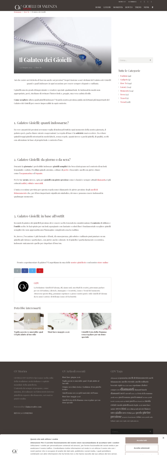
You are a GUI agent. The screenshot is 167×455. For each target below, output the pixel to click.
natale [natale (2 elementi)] (113, 409)
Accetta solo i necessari (142, 435)
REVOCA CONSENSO (23, 413)
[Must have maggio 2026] (62, 321)
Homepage (18, 12)
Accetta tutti (142, 420)
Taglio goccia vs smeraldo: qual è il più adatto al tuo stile (28, 333)
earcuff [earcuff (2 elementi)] (128, 393)
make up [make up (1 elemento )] (122, 401)
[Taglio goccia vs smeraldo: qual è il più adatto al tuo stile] (29, 321)
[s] (135, 60)
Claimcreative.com (33, 406)
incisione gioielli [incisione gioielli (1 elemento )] (147, 397)
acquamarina (26, 173)
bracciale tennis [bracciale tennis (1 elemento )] (127, 385)
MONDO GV (122, 2)
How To (26, 12)
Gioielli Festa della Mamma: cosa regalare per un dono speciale (94, 334)
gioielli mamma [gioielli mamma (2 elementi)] (124, 397)
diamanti (101, 179)
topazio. (39, 173)
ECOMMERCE (132, 2)
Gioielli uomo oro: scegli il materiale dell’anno (80, 393)
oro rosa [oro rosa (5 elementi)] (127, 412)
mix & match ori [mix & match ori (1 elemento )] (140, 401)
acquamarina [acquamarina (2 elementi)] (123, 378)
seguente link (111, 436)
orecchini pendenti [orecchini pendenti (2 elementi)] (134, 409)
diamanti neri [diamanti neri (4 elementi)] (118, 393)
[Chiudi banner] (163, 417)
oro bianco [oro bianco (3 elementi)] (145, 408)
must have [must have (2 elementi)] (147, 405)
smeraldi (39, 183)
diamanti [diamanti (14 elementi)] (127, 389)
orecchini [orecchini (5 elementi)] (121, 408)
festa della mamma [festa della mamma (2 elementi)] (145, 393)
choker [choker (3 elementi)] (144, 385)
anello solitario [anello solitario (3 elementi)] (141, 381)
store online (103, 262)
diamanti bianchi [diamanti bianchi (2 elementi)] (141, 390)
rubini (30, 183)
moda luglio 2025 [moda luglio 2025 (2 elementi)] (135, 405)
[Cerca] (150, 60)
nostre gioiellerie (78, 262)
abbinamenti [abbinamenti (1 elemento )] (114, 378)
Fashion (123, 76)
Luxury (123, 87)
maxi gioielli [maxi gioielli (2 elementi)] (130, 401)
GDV (36, 283)
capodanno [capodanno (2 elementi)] (136, 385)
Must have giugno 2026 (71, 377)
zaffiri (23, 183)
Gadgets (124, 79)
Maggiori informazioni (125, 450)
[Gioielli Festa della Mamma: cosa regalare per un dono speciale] (96, 321)
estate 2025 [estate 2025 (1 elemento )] (134, 393)
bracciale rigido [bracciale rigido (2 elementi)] (116, 385)
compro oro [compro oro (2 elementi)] (115, 390)
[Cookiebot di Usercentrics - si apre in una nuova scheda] (15, 450)
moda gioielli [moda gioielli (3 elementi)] (123, 405)
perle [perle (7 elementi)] (139, 412)
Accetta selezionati (141, 427)
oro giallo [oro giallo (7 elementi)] (116, 412)
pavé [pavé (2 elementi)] (134, 413)
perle (65, 170)
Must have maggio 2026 (59, 332)
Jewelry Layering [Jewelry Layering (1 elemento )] (115, 401)
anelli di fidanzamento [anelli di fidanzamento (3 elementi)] (138, 378)
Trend (123, 102)
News (122, 94)
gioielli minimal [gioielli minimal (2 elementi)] (136, 397)
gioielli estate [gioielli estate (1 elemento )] (114, 397)
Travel (123, 98)
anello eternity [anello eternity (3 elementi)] (128, 381)
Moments (124, 90)
